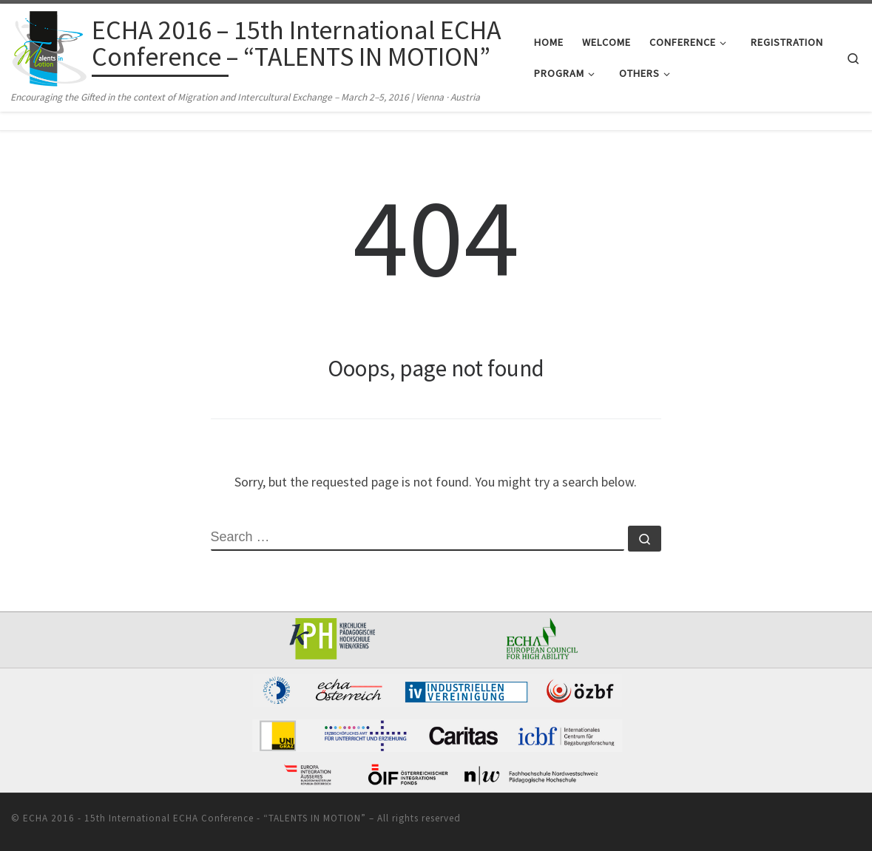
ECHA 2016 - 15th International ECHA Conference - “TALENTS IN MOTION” (194, 818)
